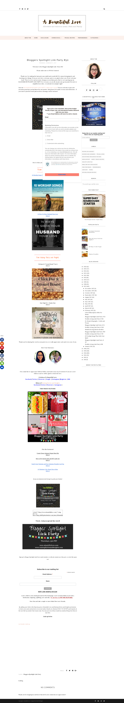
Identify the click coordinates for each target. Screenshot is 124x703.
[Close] (81, 106)
